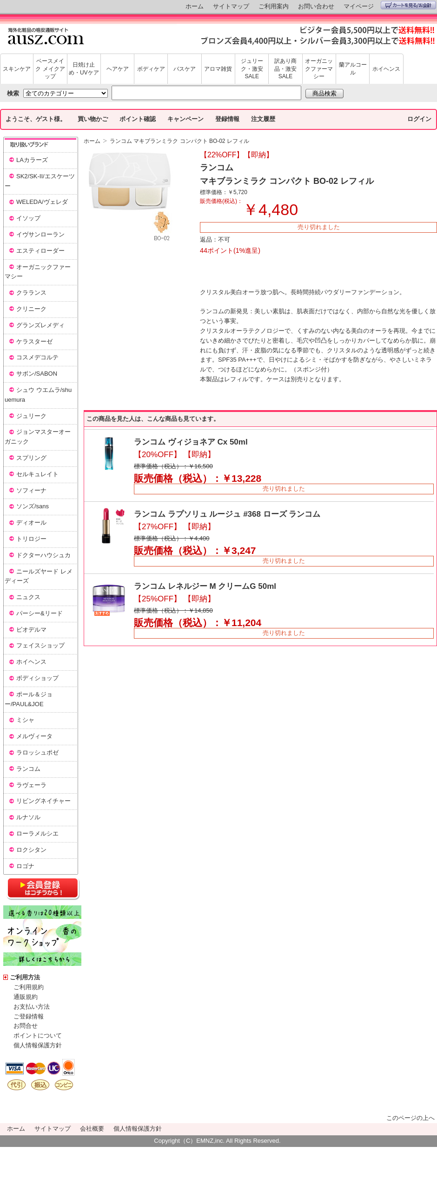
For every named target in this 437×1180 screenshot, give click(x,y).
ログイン (419, 118)
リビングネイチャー (43, 800)
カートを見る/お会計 (408, 5)
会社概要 (92, 1128)
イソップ (28, 218)
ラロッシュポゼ (37, 752)
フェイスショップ (40, 645)
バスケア (184, 69)
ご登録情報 (28, 1016)
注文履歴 (263, 118)
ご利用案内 (273, 6)
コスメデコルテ (37, 357)
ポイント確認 (137, 118)
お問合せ (25, 1025)
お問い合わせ (316, 6)
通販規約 (25, 996)
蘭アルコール (353, 68)
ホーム (194, 6)
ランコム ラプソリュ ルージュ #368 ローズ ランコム (227, 514)
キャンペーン (185, 118)
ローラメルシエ (37, 833)
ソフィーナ (31, 490)
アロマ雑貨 (218, 69)
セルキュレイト (37, 474)
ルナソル (28, 817)
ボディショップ (37, 677)
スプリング (31, 457)
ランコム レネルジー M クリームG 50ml (205, 586)
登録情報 (227, 118)
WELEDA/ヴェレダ (42, 201)
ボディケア (151, 69)
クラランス (31, 292)
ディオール (31, 522)
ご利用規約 (28, 987)
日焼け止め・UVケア (84, 68)
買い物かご (93, 118)
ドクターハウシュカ (43, 555)
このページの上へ (410, 1117)
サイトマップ (231, 6)
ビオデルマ (31, 629)
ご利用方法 (25, 977)
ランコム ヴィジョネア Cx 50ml (191, 442)
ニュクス (28, 596)
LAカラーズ (32, 159)
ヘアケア (117, 69)
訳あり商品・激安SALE (285, 69)
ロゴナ (25, 866)
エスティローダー (40, 250)
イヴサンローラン (40, 234)
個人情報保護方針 (37, 1045)
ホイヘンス (386, 69)
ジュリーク (31, 415)
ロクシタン (31, 849)
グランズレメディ (40, 325)
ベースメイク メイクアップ (50, 69)
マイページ (359, 6)
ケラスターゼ (34, 341)
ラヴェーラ (31, 785)
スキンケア (17, 69)
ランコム (28, 768)
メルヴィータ (34, 736)
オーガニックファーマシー (319, 69)
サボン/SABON (36, 373)
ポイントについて (37, 1035)
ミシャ (25, 719)
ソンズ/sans (32, 506)
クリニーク (31, 308)
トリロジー (31, 538)
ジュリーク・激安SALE (252, 69)
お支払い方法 (31, 1006)
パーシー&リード (39, 613)
